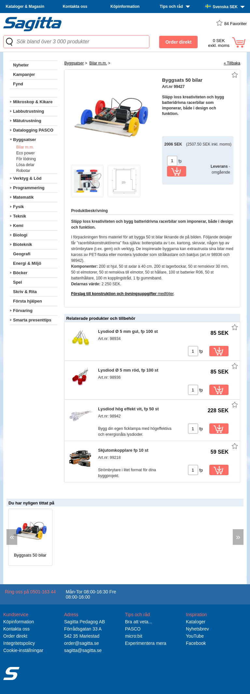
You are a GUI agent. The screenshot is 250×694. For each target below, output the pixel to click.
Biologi (20, 235)
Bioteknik (22, 244)
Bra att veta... (138, 621)
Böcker (20, 272)
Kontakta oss (75, 6)
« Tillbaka (232, 63)
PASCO (133, 628)
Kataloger (195, 621)
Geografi (21, 253)
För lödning (26, 159)
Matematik (23, 197)
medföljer (122, 293)
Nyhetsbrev (197, 628)
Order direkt (15, 636)
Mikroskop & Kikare (32, 101)
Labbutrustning (28, 111)
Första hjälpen (27, 301)
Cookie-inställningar (23, 650)
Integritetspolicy (19, 643)
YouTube (195, 636)
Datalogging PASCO (33, 130)
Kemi (18, 225)
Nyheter (21, 65)
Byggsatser (24, 139)
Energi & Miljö (27, 263)
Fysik (18, 206)
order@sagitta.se (81, 643)
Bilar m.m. (25, 147)
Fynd (18, 83)
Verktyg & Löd (27, 178)
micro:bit (133, 636)
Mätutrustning (27, 120)
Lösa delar (25, 165)
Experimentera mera (145, 643)
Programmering (29, 187)
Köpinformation (124, 6)
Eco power (25, 153)
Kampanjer (24, 74)
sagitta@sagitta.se (83, 650)
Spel (17, 282)
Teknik (19, 216)
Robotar (23, 170)
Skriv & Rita (25, 291)
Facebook (196, 643)
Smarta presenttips (32, 320)
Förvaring (23, 310)
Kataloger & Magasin (25, 6)
